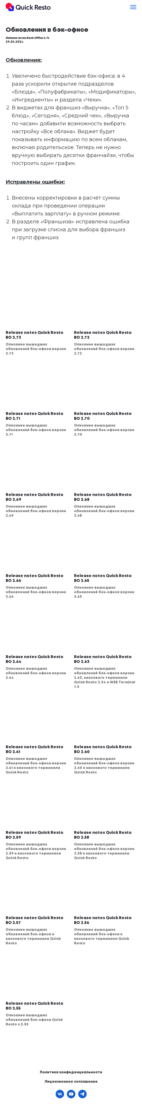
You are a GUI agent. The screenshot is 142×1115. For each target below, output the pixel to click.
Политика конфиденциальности (71, 1072)
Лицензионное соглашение (71, 1081)
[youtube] (71, 1096)
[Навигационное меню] (133, 7)
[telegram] (82, 1096)
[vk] (60, 1096)
